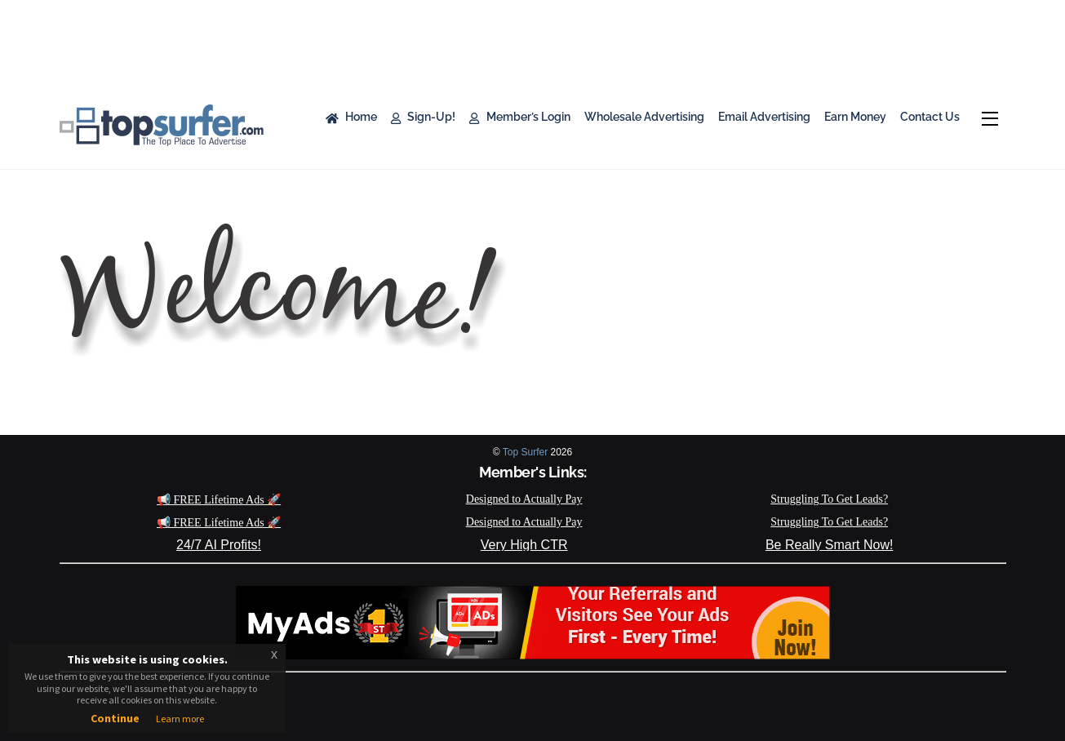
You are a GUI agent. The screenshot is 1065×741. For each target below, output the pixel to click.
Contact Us (930, 116)
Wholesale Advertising (644, 116)
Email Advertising (764, 116)
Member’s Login (519, 116)
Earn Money (855, 116)
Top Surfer (525, 452)
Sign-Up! (423, 116)
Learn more (180, 718)
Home (351, 116)
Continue (115, 718)
